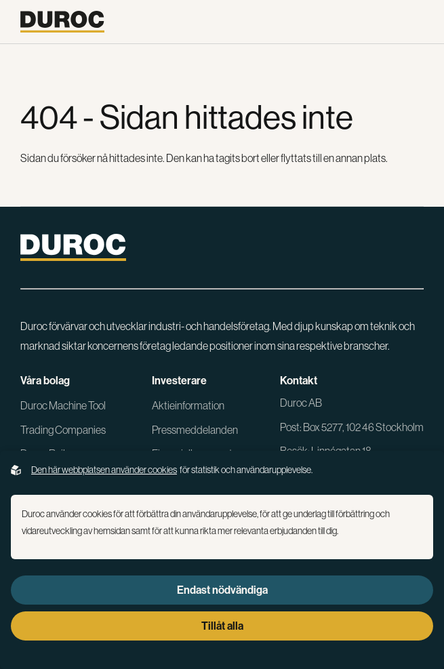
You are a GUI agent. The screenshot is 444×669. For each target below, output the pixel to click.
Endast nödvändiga (222, 590)
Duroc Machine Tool (63, 405)
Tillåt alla (222, 626)
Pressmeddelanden (195, 430)
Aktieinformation (188, 405)
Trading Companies (63, 430)
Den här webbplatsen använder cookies (104, 469)
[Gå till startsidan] (62, 22)
